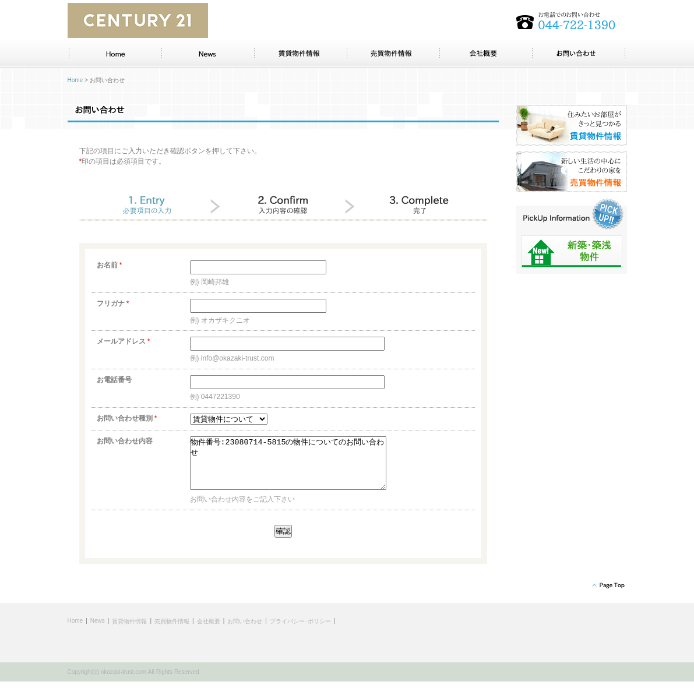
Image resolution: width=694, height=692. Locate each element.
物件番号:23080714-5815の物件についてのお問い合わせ (300, 468)
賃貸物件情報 (129, 632)
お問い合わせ (244, 632)
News (97, 631)
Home (75, 80)
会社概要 (208, 632)
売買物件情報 (171, 632)
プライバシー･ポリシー (300, 632)
